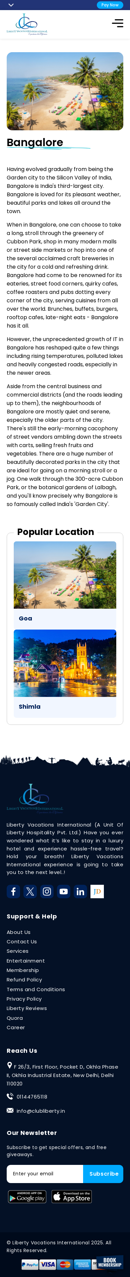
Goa (25, 618)
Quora (15, 1017)
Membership (23, 970)
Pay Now (110, 5)
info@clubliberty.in (41, 1110)
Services (18, 950)
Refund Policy (24, 979)
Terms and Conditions (36, 989)
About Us (19, 932)
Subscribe (104, 1174)
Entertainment (26, 960)
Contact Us (22, 941)
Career (16, 1027)
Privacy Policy (24, 998)
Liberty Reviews (27, 1008)
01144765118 (32, 1096)
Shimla (30, 706)
